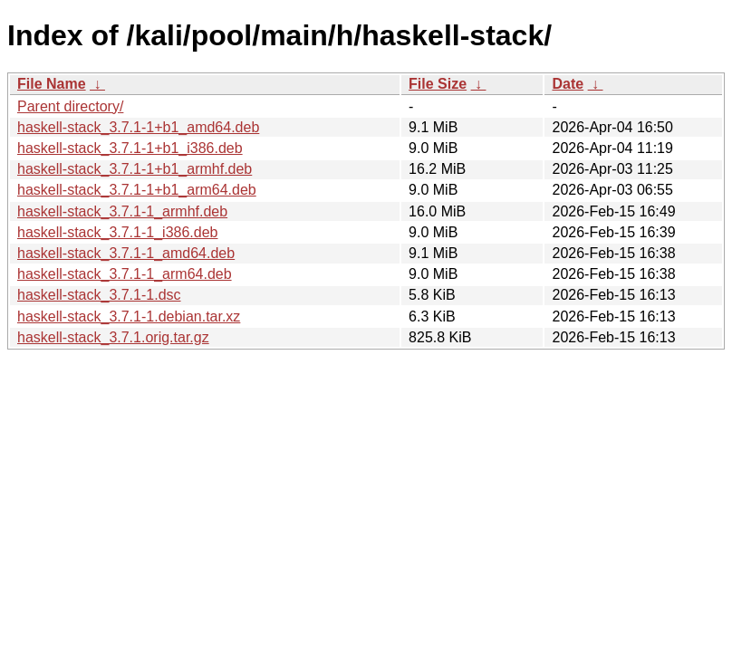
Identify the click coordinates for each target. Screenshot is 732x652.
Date (567, 83)
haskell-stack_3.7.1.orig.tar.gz (113, 337)
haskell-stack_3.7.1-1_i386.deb (117, 232)
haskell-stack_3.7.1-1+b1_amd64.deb (138, 127)
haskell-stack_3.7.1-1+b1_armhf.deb (134, 169)
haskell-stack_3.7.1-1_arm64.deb (124, 274)
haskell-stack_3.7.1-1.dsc (99, 294)
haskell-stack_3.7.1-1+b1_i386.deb (130, 148)
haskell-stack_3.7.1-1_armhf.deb (122, 211)
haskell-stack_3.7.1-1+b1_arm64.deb (136, 189)
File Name (51, 83)
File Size (438, 83)
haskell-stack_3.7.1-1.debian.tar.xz (128, 316)
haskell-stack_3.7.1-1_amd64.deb (126, 253)
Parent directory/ (70, 106)
